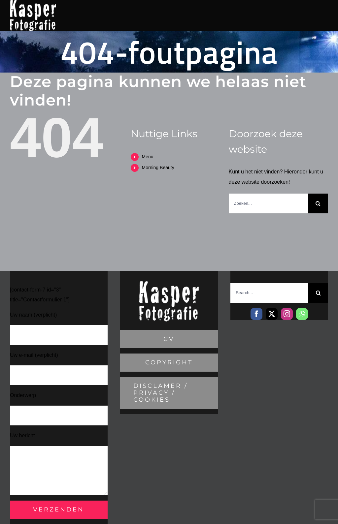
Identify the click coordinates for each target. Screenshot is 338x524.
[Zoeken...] (268, 203)
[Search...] (269, 293)
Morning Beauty (158, 167)
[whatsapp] (302, 314)
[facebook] (256, 314)
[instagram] (287, 314)
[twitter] (272, 314)
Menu (147, 156)
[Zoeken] (318, 203)
